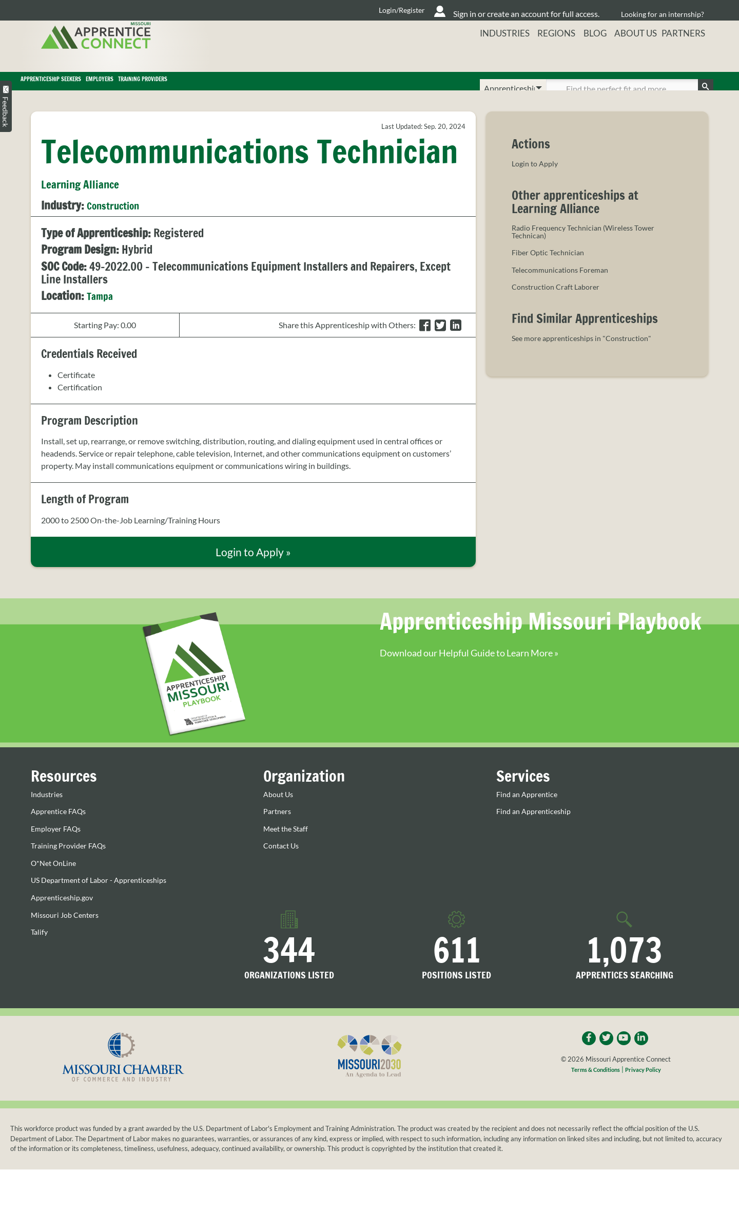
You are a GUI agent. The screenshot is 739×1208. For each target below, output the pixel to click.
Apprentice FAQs (61, 830)
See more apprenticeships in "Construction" (588, 355)
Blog (591, 54)
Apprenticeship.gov (65, 916)
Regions (549, 54)
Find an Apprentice (529, 812)
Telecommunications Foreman (564, 286)
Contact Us (283, 864)
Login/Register (324, 10)
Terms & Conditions (592, 1089)
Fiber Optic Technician (551, 269)
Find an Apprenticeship (537, 830)
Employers (222, 88)
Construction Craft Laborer (560, 303)
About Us (635, 54)
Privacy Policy (648, 1089)
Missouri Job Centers (68, 933)
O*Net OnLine (56, 881)
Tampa (101, 310)
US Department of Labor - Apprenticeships (106, 898)
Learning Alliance (85, 198)
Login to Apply (537, 178)
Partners (688, 54)
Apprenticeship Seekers (99, 88)
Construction (117, 220)
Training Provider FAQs (72, 864)
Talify (40, 950)
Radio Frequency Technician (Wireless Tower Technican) (590, 247)
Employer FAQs (58, 847)
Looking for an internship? (662, 10)
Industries (496, 54)
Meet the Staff (288, 847)
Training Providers (332, 88)
